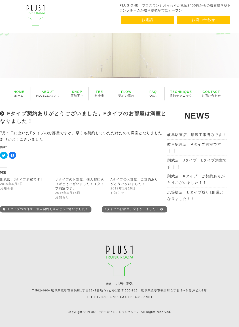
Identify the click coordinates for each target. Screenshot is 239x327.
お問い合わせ (203, 20)
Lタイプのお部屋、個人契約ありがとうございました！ (46, 209)
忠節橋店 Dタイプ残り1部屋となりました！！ (195, 195)
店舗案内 (77, 93)
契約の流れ (126, 93)
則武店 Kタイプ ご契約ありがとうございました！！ (196, 179)
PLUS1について (48, 93)
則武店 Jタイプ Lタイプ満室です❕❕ (197, 163)
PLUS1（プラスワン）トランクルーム (113, 312)
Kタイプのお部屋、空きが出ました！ (134, 209)
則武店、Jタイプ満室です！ (22, 179)
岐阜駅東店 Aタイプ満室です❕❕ (194, 147)
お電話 (147, 20)
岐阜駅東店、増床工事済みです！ (196, 135)
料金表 (99, 93)
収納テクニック (181, 93)
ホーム (19, 93)
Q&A (153, 93)
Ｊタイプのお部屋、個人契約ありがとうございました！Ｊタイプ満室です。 (79, 184)
